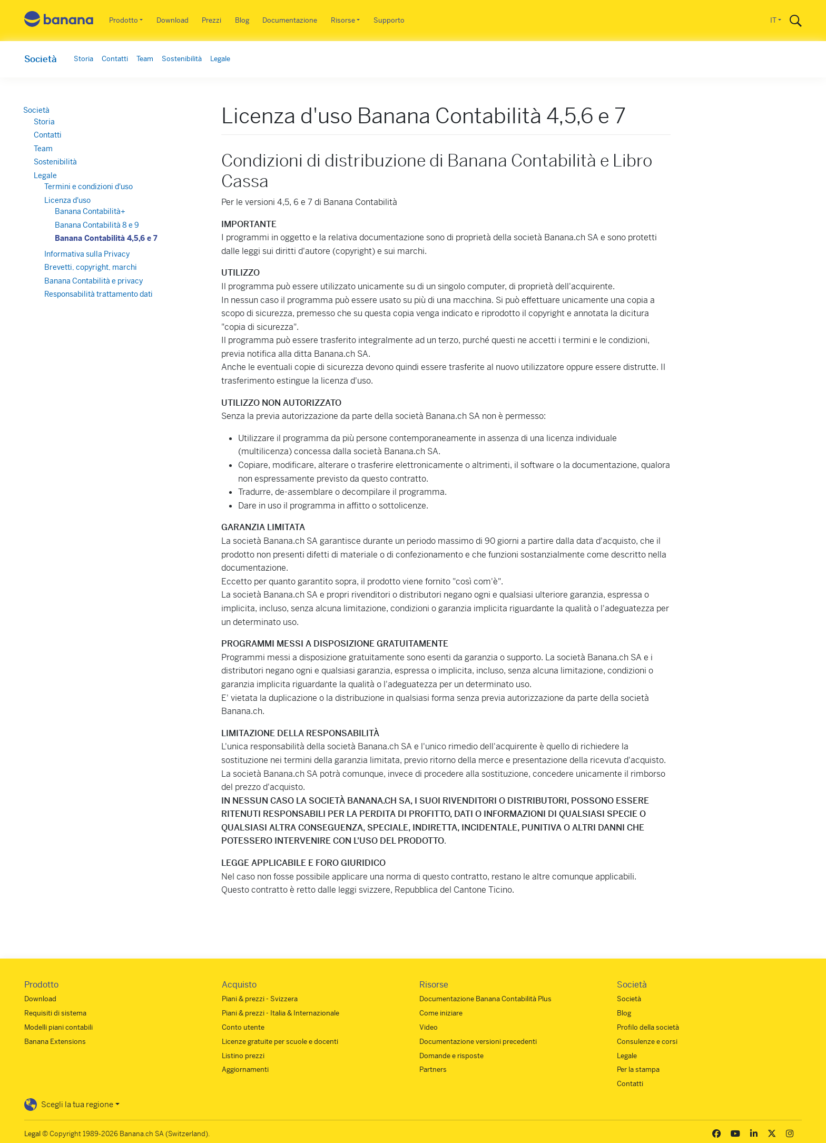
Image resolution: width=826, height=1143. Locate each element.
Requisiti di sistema (55, 1013)
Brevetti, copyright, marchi (91, 267)
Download (172, 20)
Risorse (343, 20)
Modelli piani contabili (58, 1027)
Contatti (115, 58)
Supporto (389, 20)
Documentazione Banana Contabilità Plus (485, 998)
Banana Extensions (55, 1041)
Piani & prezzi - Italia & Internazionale (280, 1013)
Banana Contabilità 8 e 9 (98, 225)
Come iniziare (441, 1013)
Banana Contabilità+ (91, 211)
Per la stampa (638, 1069)
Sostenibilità (182, 58)
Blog (242, 20)
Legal (32, 1133)
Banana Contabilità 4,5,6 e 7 (107, 238)
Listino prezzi (243, 1055)
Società (40, 59)
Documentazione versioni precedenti (478, 1041)
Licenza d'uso (68, 200)
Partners (433, 1069)
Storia (83, 58)
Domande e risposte (451, 1055)
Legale (220, 58)
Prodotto (123, 20)
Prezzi (211, 20)
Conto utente (243, 1027)
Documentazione (289, 20)
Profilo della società (648, 1027)
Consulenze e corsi (647, 1041)
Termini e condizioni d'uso (89, 186)
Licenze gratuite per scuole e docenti (280, 1041)
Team (144, 58)
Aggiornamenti (245, 1069)
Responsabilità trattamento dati (99, 294)
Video (428, 1027)
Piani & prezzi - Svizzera (260, 998)
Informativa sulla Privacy (88, 254)
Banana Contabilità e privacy (94, 281)
